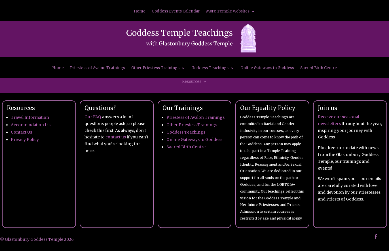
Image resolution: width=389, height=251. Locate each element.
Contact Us (21, 132)
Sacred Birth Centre (318, 68)
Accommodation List (31, 124)
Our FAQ (92, 116)
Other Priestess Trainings (155, 68)
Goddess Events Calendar (176, 11)
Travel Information (30, 117)
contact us (115, 137)
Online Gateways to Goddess (267, 68)
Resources (191, 82)
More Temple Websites (228, 11)
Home (139, 11)
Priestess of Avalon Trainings (97, 68)
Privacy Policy (25, 139)
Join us (327, 107)
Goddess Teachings (210, 68)
